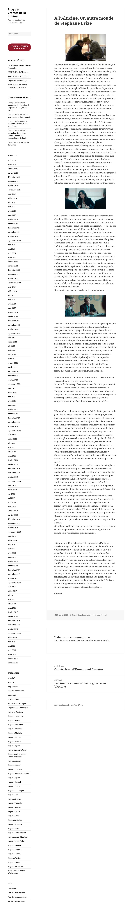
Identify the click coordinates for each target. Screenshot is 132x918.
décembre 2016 (14, 620)
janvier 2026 (13, 173)
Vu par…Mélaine (14, 845)
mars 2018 (12, 557)
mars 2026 (12, 164)
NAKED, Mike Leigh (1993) (18, 76)
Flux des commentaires (17, 897)
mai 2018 (11, 549)
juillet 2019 (12, 490)
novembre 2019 (14, 473)
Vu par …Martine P (15, 724)
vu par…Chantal (14, 782)
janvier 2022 (13, 367)
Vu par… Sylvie (14, 778)
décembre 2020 (14, 418)
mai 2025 (11, 207)
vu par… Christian (15, 769)
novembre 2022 (14, 325)
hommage (12, 695)
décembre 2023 (14, 270)
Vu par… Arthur (14, 765)
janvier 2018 (13, 566)
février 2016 (13, 658)
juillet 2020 (12, 439)
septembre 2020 (14, 430)
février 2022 (13, 363)
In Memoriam (13, 699)
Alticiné (11, 682)
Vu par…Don (13, 795)
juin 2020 (11, 443)
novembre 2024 (14, 232)
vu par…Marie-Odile (16, 841)
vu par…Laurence (15, 824)
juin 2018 (11, 544)
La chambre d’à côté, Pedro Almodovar (18, 123)
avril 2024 (12, 253)
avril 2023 (12, 304)
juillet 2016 (12, 637)
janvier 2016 (13, 663)
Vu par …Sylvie (14, 746)
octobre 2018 (13, 528)
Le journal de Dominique (18, 708)
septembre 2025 (14, 190)
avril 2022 (12, 354)
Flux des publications (16, 893)
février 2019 (13, 511)
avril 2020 (12, 452)
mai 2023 (11, 299)
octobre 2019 (13, 477)
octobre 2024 (13, 236)
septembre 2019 (14, 481)
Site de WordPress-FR (16, 901)
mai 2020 (11, 447)
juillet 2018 (12, 540)
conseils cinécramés (16, 691)
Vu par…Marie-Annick (17, 833)
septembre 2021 (14, 384)
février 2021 (13, 409)
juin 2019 (11, 494)
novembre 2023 (14, 274)
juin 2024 (11, 245)
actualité (11, 678)
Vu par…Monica (14, 854)
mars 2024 (12, 257)
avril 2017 (12, 604)
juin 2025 (11, 202)
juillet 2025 (12, 198)
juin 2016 (11, 642)
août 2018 (12, 536)
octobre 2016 (13, 629)
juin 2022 (11, 346)
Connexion (12, 888)
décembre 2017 (14, 570)
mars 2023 (12, 308)
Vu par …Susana (14, 741)
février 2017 (13, 612)
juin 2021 (11, 397)
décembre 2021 (14, 371)
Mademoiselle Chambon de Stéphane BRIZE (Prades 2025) (19, 107)
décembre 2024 (14, 228)
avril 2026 (12, 160)
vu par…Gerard (14, 811)
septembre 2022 (14, 333)
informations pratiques (17, 703)
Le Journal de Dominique (18, 80)
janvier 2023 (13, 316)
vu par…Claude (14, 786)
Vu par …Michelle (15, 733)
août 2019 (12, 485)
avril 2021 (12, 401)
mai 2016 (11, 646)
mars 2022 (12, 359)
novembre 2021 (14, 375)
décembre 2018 (14, 519)
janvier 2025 (13, 223)
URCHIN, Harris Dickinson (18, 72)
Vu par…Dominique (16, 790)
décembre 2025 (14, 177)
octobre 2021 (13, 380)
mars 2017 (12, 608)
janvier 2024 (13, 266)
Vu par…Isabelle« (15, 820)
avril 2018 (12, 553)
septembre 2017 (14, 582)
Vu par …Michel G (15, 729)
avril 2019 (12, 502)
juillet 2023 (12, 291)
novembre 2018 (14, 523)
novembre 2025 (14, 181)
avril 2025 (12, 211)
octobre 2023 (13, 278)
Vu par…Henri (13, 816)
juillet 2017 (12, 591)
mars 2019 (12, 506)
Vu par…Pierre (14, 862)
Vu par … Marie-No (15, 716)
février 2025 (13, 219)
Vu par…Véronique (15, 866)
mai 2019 (11, 498)
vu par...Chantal (100, 615)
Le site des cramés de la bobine (19, 47)
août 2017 (12, 587)
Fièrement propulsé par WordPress (68, 705)
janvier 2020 (13, 464)
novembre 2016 (14, 625)
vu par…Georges (14, 807)
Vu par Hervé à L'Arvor (17, 750)
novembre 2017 (14, 574)
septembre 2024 (14, 240)
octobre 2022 (13, 329)
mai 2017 (11, 599)
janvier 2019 (13, 515)
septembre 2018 (14, 532)
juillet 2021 (12, 392)
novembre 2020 (14, 422)
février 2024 (13, 261)
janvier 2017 (13, 616)
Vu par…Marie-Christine (18, 837)
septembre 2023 (14, 283)
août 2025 (12, 194)
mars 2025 (12, 215)
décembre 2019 (14, 468)
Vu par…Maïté (13, 828)
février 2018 (13, 561)
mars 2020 (12, 456)
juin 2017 (11, 595)
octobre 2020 (13, 426)
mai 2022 (11, 350)
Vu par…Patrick (14, 858)
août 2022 (12, 337)
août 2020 (12, 435)
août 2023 (12, 287)
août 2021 (12, 388)
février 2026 (13, 169)
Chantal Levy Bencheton (81, 615)
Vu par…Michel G (15, 849)
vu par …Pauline (14, 737)
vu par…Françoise (15, 803)
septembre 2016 (14, 633)
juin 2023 (11, 295)
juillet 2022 (12, 342)
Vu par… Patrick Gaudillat (18, 773)
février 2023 (13, 312)
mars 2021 (12, 405)
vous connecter (73, 640)
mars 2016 (12, 654)
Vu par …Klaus (14, 720)
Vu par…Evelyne (14, 799)
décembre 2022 (14, 321)
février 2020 (13, 460)
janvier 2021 (13, 413)
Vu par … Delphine (15, 712)
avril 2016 (12, 650)
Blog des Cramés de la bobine (17, 12)
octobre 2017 (13, 578)
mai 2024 (11, 249)
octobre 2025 (13, 185)
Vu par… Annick (14, 761)
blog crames (13, 686)
